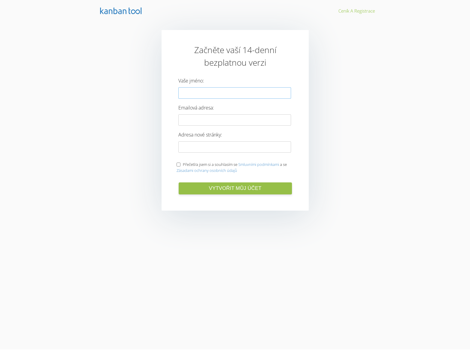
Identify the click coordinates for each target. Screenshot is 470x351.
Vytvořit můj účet (235, 188)
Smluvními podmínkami (258, 164)
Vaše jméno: (191, 81)
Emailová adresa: (196, 108)
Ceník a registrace (356, 11)
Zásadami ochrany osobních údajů (207, 170)
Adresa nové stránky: (200, 135)
